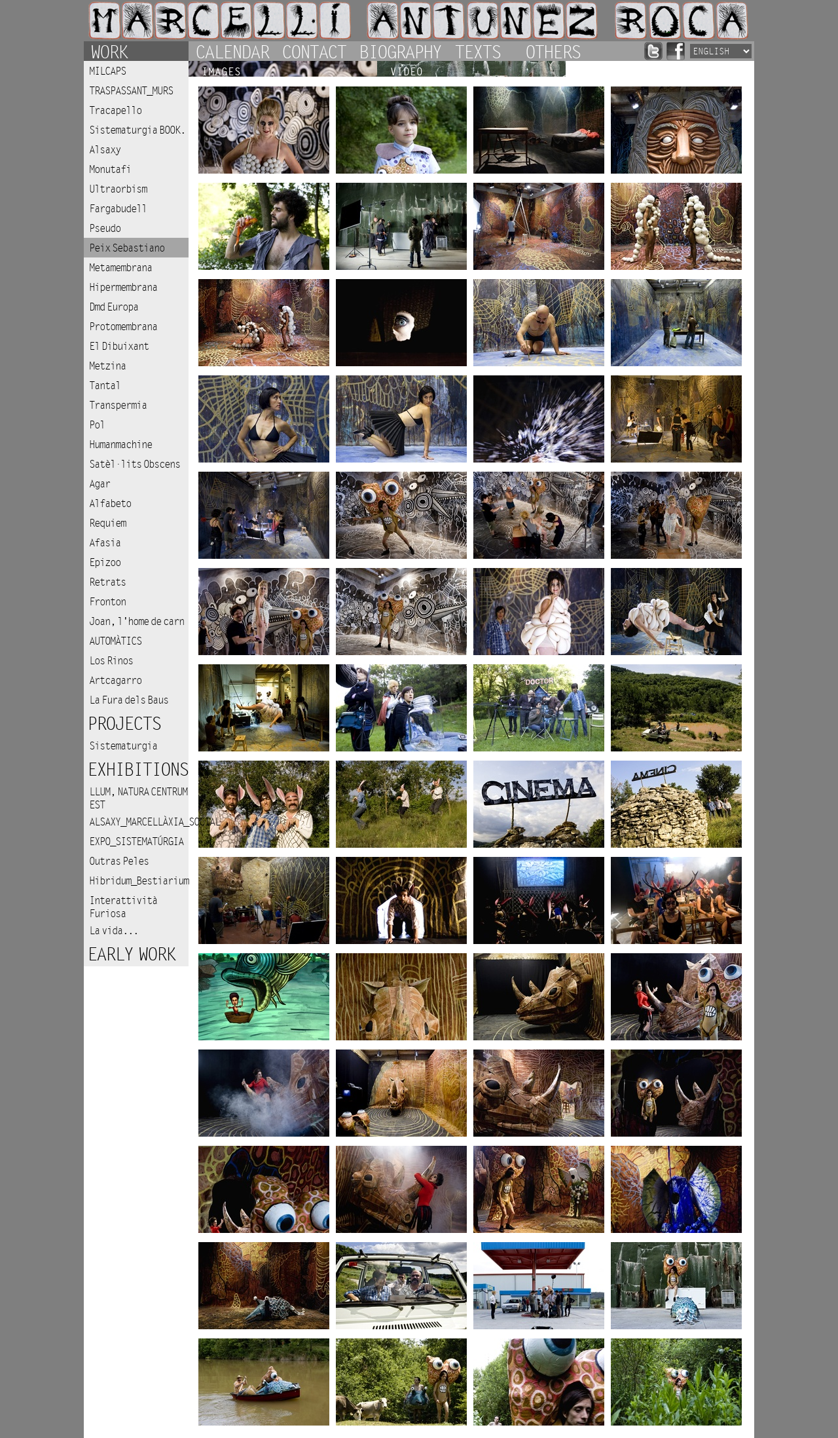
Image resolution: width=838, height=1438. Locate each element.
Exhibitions (137, 770)
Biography (400, 51)
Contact (314, 51)
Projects (123, 724)
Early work (131, 954)
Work (108, 51)
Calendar (231, 51)
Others (552, 51)
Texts (477, 51)
